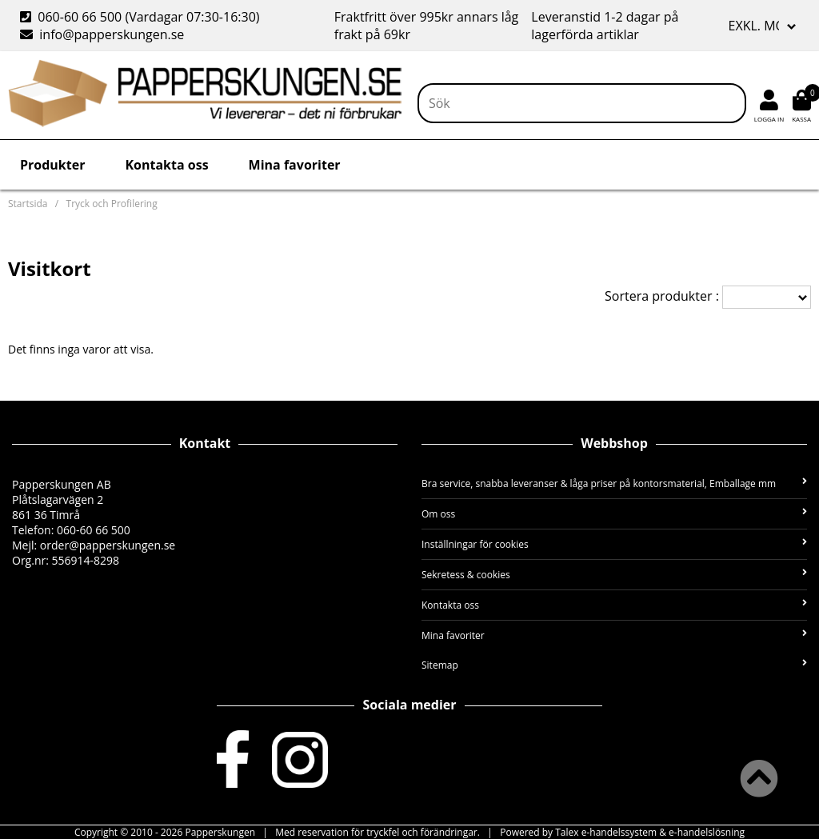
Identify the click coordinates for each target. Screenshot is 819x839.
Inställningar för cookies (614, 544)
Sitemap (614, 665)
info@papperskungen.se (102, 34)
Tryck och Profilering (112, 203)
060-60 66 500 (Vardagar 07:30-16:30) (141, 17)
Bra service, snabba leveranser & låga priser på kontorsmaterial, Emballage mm (614, 483)
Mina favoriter (295, 165)
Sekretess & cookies (614, 574)
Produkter (52, 165)
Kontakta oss (166, 165)
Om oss (614, 514)
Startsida (27, 203)
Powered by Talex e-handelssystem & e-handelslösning (622, 832)
